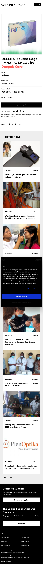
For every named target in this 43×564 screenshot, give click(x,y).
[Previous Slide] (5, 477)
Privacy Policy (25, 541)
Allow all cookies (21, 296)
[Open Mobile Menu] (39, 4)
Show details (31, 289)
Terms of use (25, 537)
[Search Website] (35, 4)
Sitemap (4, 541)
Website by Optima (6, 561)
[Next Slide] (11, 477)
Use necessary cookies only (21, 302)
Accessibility (5, 545)
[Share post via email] (21, 125)
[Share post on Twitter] (13, 125)
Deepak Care (12, 67)
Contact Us (5, 537)
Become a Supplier (21, 500)
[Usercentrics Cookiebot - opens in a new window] (33, 260)
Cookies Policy (25, 545)
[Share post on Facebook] (10, 125)
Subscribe (21, 523)
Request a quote (21, 105)
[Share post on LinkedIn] (17, 125)
